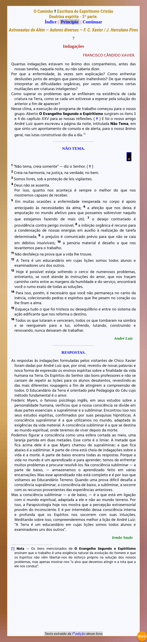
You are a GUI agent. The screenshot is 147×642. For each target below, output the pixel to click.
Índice (51, 21)
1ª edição (78, 633)
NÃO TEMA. (73, 148)
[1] (13, 548)
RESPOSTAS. (73, 352)
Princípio (69, 21)
